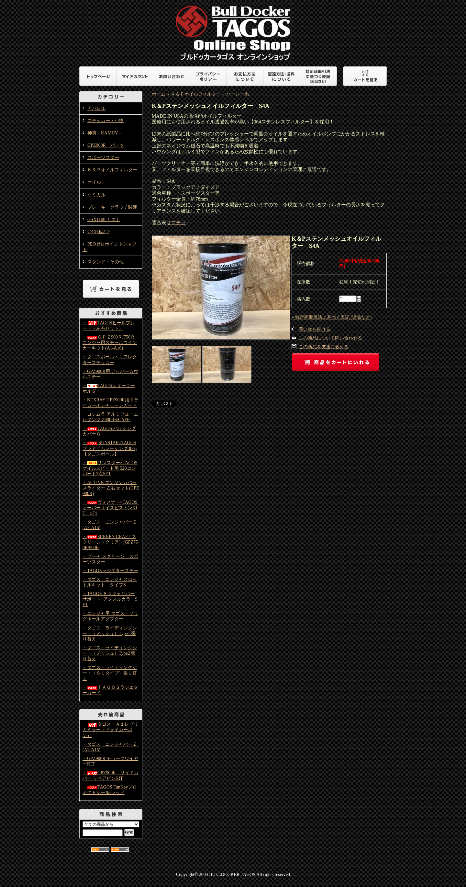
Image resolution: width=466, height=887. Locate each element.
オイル (94, 182)
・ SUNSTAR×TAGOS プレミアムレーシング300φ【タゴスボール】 (110, 448)
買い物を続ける (314, 329)
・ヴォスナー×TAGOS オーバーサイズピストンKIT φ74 (112, 508)
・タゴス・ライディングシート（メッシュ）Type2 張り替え (110, 653)
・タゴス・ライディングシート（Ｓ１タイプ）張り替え (110, 673)
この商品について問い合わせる (330, 338)
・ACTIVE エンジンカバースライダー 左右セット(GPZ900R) (111, 488)
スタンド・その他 (105, 261)
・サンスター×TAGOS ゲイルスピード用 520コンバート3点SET (110, 468)
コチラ (178, 222)
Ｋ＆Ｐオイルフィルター (112, 169)
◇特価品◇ (98, 231)
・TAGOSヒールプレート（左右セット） (109, 325)
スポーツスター (103, 157)
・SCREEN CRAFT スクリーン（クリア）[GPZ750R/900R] (110, 542)
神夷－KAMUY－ (105, 133)
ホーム (158, 94)
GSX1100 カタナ (103, 219)
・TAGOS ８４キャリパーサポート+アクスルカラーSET (110, 599)
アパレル (96, 108)
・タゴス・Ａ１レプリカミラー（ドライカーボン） (110, 730)
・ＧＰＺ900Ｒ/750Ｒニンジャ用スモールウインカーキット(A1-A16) (110, 343)
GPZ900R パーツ (105, 145)
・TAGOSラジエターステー (110, 570)
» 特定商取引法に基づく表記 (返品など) (332, 317)
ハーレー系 (237, 94)
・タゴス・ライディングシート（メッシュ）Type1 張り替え (110, 633)
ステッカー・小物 (105, 120)
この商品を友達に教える (324, 346)
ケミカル (96, 194)
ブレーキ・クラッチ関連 (112, 207)
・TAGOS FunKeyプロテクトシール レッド (110, 790)
